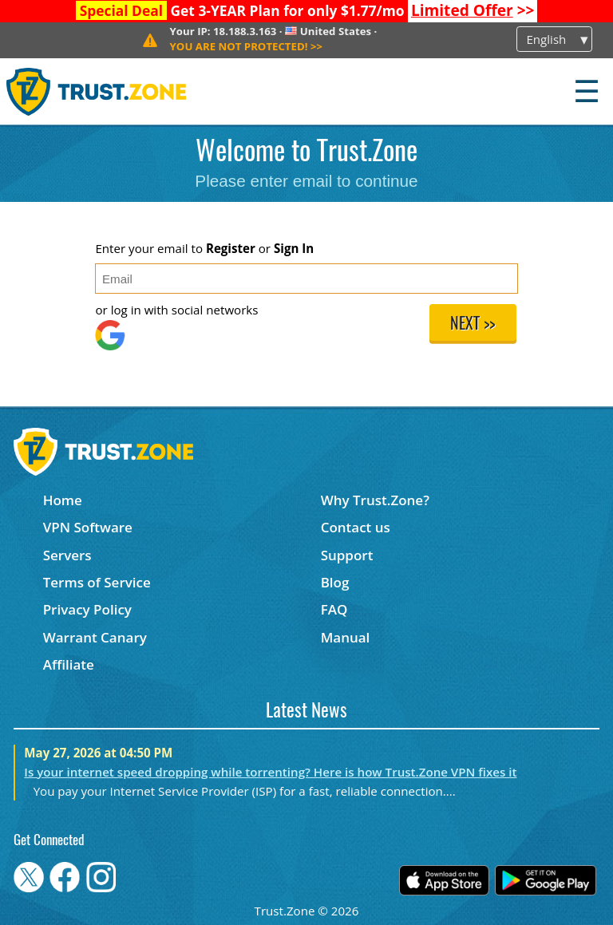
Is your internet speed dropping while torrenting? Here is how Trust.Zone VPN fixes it (270, 772)
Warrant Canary (95, 637)
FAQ (334, 609)
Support (347, 555)
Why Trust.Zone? (375, 500)
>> (473, 10)
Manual (345, 637)
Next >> (472, 325)
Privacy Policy (87, 609)
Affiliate (68, 664)
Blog (335, 582)
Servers (67, 555)
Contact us (355, 527)
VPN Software (87, 527)
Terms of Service (97, 582)
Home (62, 500)
